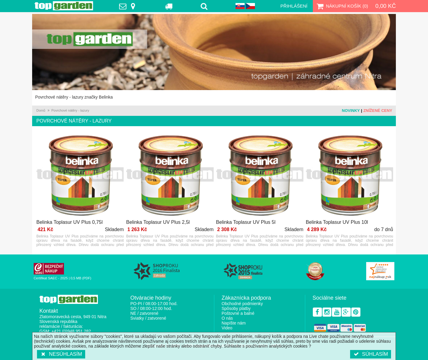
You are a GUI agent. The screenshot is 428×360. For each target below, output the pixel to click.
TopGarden (64, 5)
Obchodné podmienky (242, 303)
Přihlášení (293, 5)
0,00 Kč (385, 6)
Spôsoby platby (236, 308)
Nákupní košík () (341, 6)
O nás (227, 318)
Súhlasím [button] (370, 354)
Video (227, 327)
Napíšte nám (234, 323)
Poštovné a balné (238, 313)
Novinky (351, 110)
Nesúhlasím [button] (61, 354)
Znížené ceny (377, 110)
